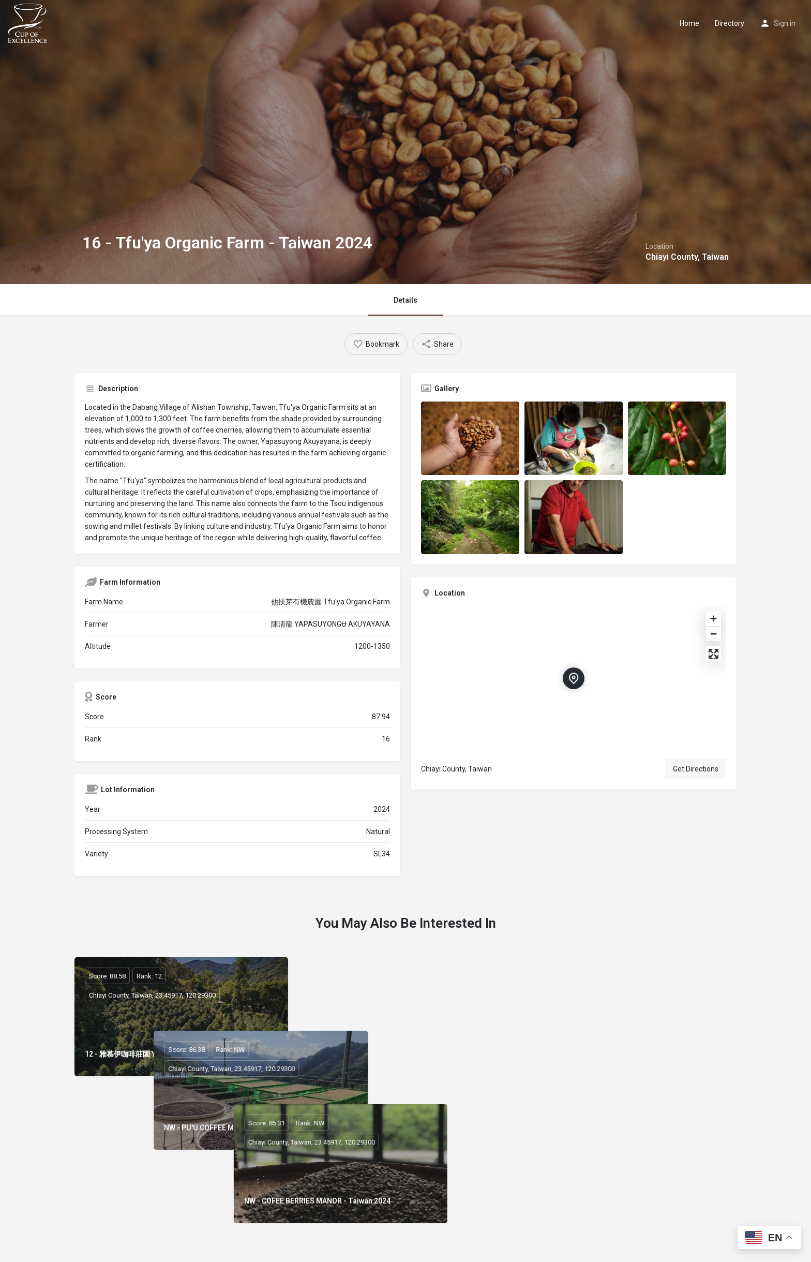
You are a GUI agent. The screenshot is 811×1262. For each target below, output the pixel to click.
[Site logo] (29, 22)
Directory (729, 23)
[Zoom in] (713, 618)
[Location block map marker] (573, 678)
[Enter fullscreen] (713, 653)
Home (689, 23)
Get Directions (695, 769)
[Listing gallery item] (470, 439)
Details (405, 300)
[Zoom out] (713, 633)
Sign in (784, 23)
